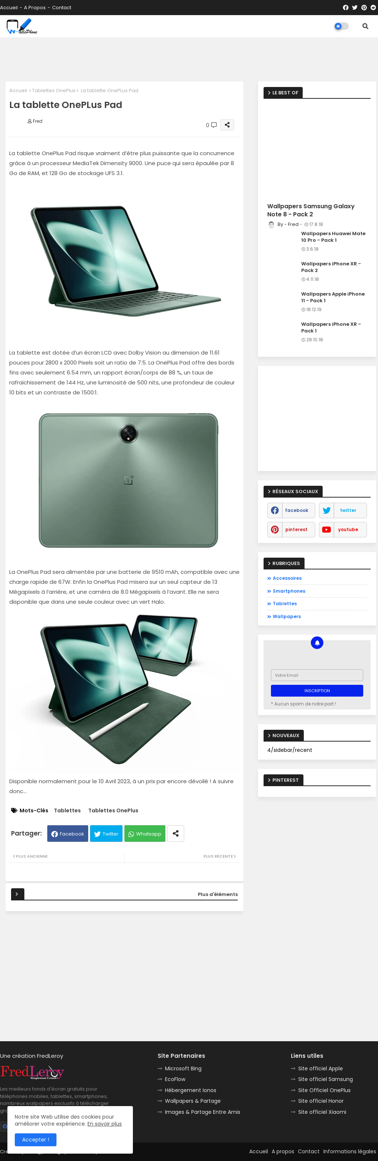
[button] (365, 26)
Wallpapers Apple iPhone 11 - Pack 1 (333, 297)
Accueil (9, 7)
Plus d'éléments (218, 894)
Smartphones (289, 591)
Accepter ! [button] (35, 1139)
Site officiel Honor (321, 1101)
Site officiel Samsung (325, 1079)
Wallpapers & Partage (193, 1101)
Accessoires (287, 578)
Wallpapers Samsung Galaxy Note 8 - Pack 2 (311, 210)
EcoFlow (175, 1079)
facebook (296, 510)
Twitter (110, 833)
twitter (348, 510)
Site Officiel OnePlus (324, 1090)
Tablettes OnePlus (54, 90)
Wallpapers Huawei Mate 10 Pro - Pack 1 (333, 237)
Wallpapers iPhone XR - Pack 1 (331, 327)
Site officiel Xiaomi (322, 1112)
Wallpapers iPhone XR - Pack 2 (331, 267)
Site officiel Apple (320, 1068)
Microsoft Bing (183, 1068)
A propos (35, 7)
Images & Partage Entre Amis (202, 1112)
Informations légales (349, 1151)
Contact (61, 7)
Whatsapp (148, 833)
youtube (348, 529)
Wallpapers (287, 616)
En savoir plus (104, 1123)
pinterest (296, 529)
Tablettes (67, 810)
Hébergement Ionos (190, 1090)
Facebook (72, 833)
